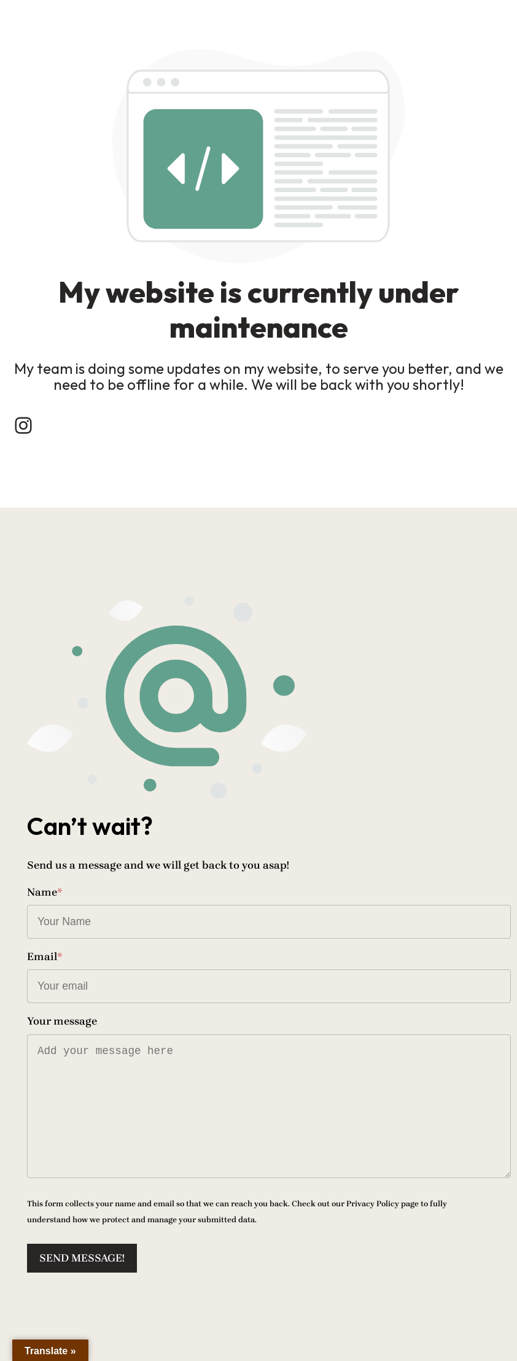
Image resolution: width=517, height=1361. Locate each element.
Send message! (82, 1258)
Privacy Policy (372, 1203)
